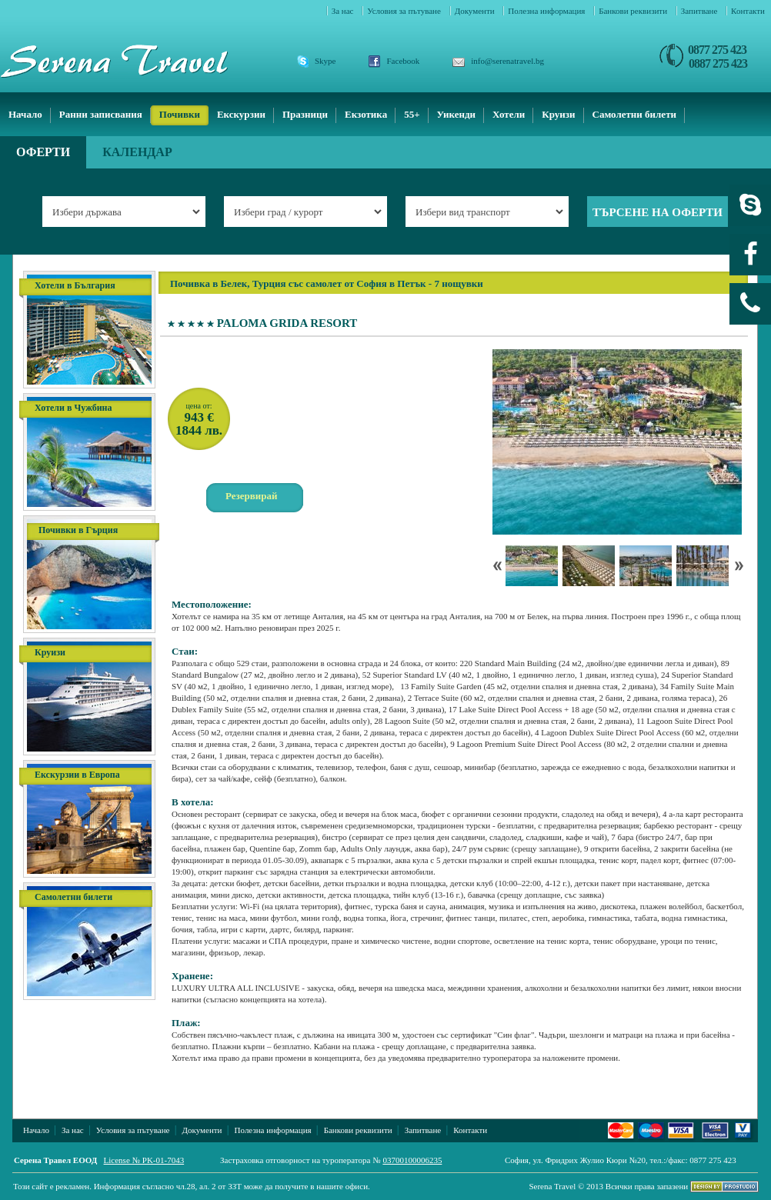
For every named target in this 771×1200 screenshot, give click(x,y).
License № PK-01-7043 (144, 1160)
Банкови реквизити (634, 10)
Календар (137, 151)
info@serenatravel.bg (507, 60)
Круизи (558, 114)
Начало (25, 114)
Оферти (43, 151)
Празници (305, 114)
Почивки (179, 114)
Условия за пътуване (404, 10)
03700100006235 (412, 1160)
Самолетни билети (634, 114)
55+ (411, 114)
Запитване (700, 10)
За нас (344, 10)
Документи (476, 10)
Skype (325, 60)
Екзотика (366, 114)
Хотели (508, 114)
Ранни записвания (100, 114)
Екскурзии (241, 114)
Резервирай (251, 496)
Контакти (748, 10)
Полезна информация (547, 10)
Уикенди (456, 114)
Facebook (403, 60)
